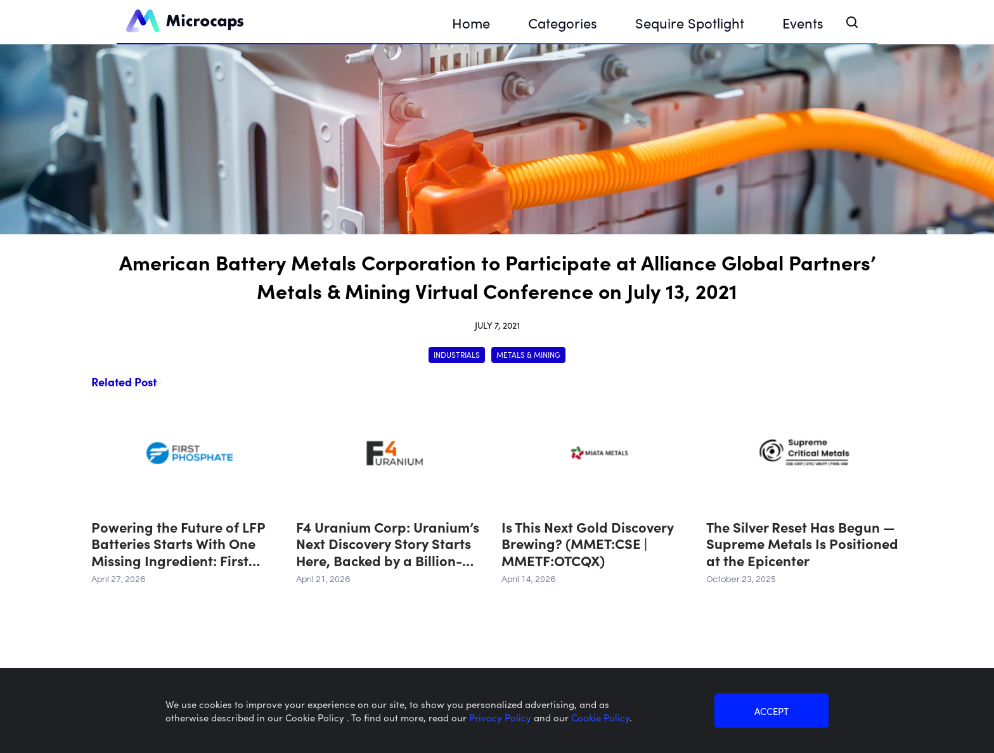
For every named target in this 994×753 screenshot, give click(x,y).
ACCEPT (771, 711)
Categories (562, 22)
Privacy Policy (501, 717)
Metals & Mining (528, 354)
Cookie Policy (600, 717)
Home (471, 22)
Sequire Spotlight (689, 22)
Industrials (457, 354)
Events (802, 22)
